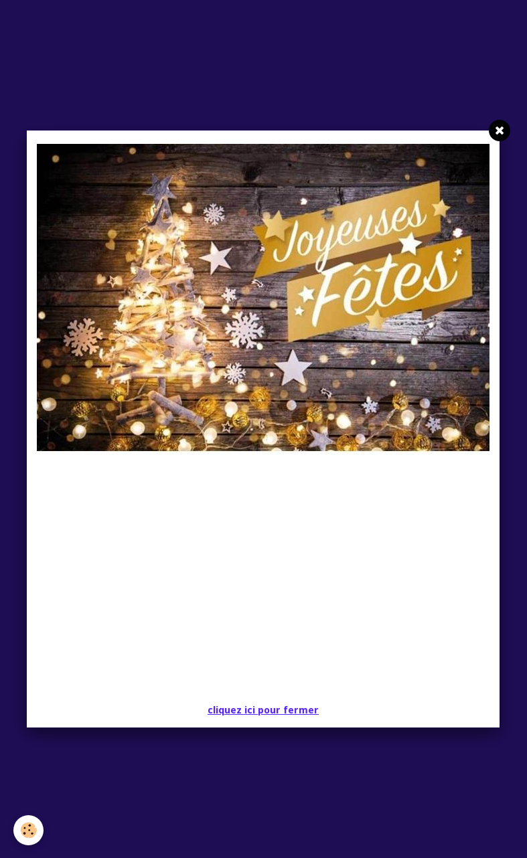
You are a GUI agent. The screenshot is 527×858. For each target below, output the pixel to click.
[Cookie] (28, 830)
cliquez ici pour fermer (263, 710)
